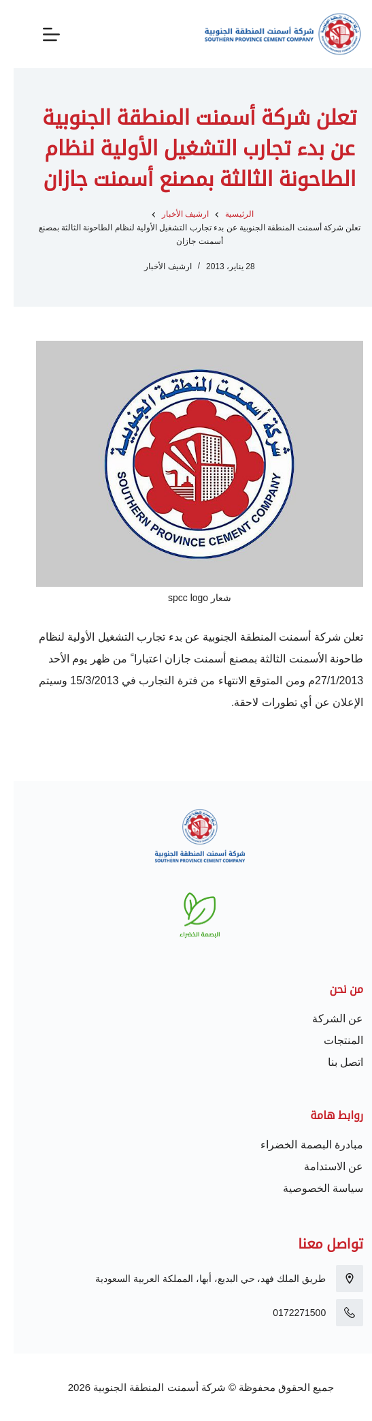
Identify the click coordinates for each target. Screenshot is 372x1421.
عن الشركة (324, 1018)
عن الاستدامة (320, 1166)
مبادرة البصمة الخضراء (298, 1144)
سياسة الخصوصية (309, 1188)
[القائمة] (37, 34)
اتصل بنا (332, 1062)
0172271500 (285, 1312)
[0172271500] (336, 1312)
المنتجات (330, 1040)
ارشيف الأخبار (154, 266)
